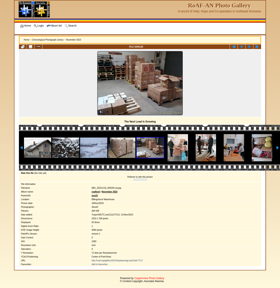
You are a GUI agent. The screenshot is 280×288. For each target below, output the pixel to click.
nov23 (95, 195)
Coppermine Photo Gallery (149, 278)
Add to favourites (99, 264)
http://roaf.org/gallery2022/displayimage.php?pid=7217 (117, 260)
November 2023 (73, 40)
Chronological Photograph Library (48, 40)
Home (27, 40)
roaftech (96, 192)
